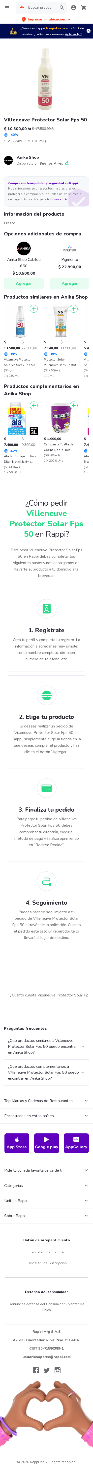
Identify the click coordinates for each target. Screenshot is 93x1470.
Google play (46, 1143)
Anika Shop (28, 157)
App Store (17, 1143)
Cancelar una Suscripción (47, 1263)
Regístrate (55, 28)
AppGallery (76, 1143)
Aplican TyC (73, 34)
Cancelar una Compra (47, 1252)
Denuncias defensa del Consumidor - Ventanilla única (46, 1307)
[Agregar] (34, 309)
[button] (46, 19)
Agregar (24, 283)
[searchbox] (41, 8)
